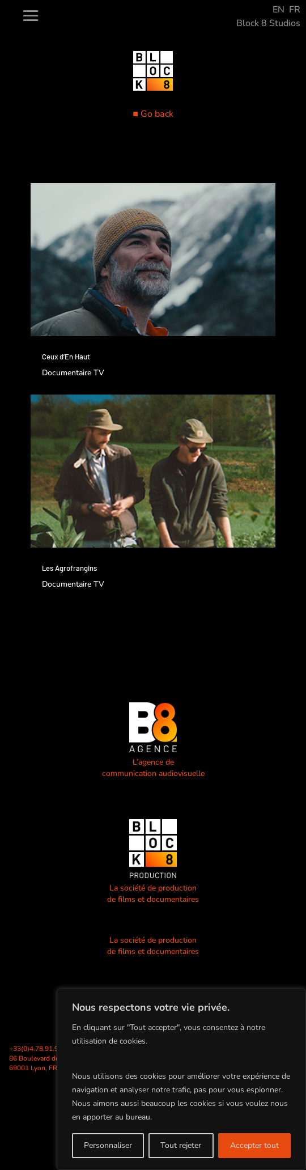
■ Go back (153, 114)
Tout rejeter (180, 1145)
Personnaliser (108, 1145)
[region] (181, 1079)
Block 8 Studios (268, 23)
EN (278, 9)
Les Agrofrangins (69, 568)
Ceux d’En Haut (66, 356)
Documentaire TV (73, 372)
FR (294, 9)
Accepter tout (254, 1145)
